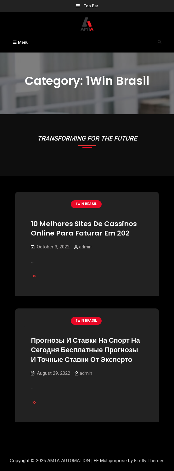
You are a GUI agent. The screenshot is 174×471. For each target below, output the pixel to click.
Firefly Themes (149, 460)
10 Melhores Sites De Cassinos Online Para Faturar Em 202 (84, 228)
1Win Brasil (86, 204)
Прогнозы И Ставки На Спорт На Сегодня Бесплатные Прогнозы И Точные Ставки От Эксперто (85, 349)
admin (85, 247)
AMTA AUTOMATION (68, 460)
